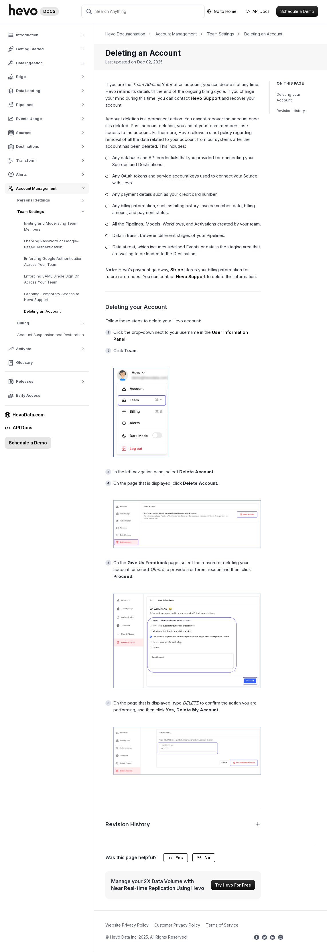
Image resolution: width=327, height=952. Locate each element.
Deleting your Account (288, 97)
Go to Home (222, 11)
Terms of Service (222, 925)
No (203, 857)
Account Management (176, 33)
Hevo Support (205, 98)
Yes (175, 857)
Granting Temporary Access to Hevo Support (51, 297)
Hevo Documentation (125, 33)
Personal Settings (52, 200)
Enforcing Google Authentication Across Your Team (53, 261)
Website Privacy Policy (127, 925)
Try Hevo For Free (233, 885)
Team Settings (53, 211)
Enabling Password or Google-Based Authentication (51, 244)
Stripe (176, 269)
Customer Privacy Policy (177, 925)
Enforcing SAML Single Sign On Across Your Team (52, 279)
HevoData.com (25, 415)
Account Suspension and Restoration (50, 334)
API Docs (257, 11)
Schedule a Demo (297, 11)
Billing (52, 323)
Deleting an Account (42, 311)
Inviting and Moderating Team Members (50, 226)
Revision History (291, 110)
